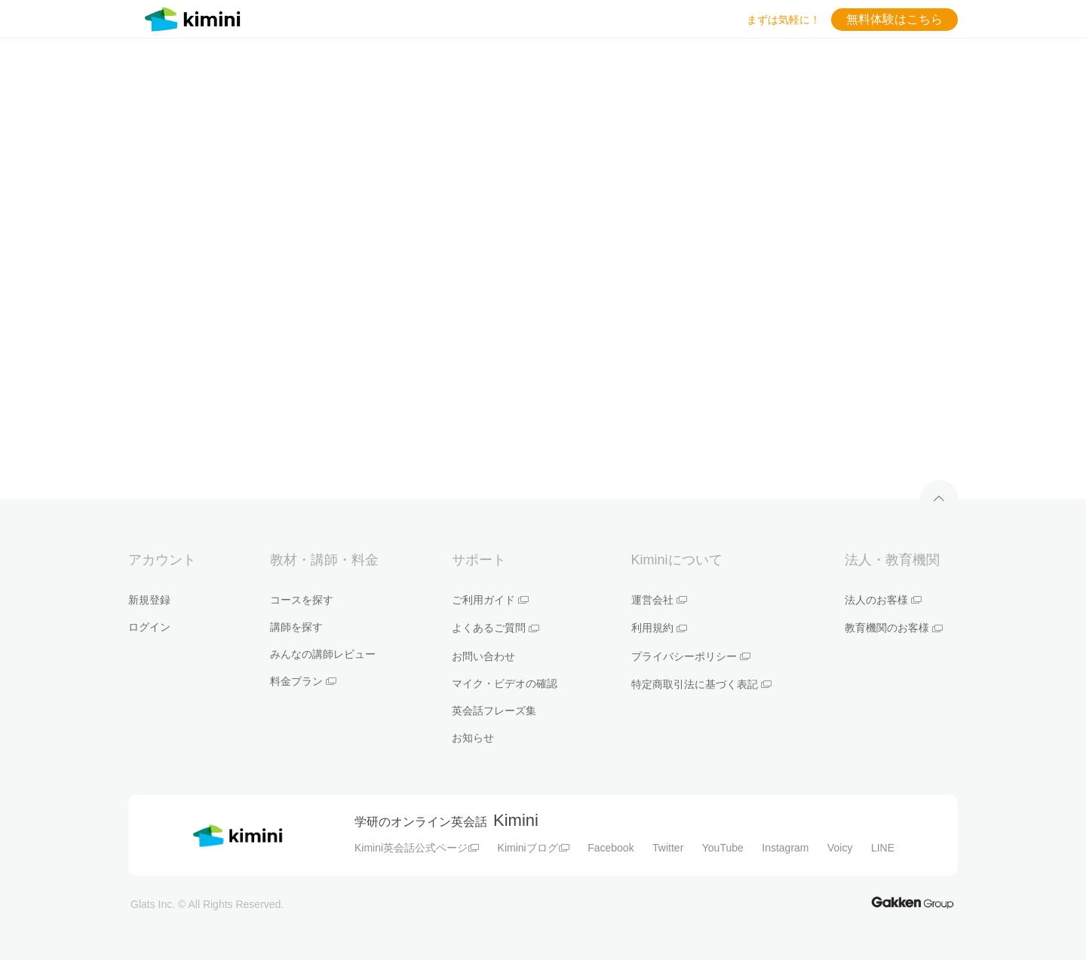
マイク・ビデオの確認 (504, 683)
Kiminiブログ (533, 848)
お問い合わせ (483, 656)
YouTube (723, 848)
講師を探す (296, 627)
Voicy (839, 848)
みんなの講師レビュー (323, 654)
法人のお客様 (883, 600)
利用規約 (659, 628)
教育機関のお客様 (894, 628)
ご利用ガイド (490, 600)
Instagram (785, 848)
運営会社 (659, 600)
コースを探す (301, 600)
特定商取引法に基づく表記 (701, 684)
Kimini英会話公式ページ (416, 848)
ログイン (149, 627)
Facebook (610, 848)
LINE (882, 848)
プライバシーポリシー (690, 656)
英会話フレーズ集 (494, 711)
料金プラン (303, 681)
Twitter (667, 848)
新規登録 (149, 600)
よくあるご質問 (495, 628)
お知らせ (473, 738)
